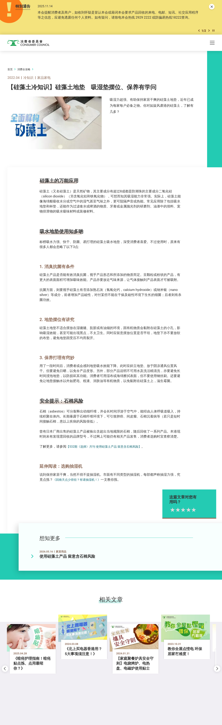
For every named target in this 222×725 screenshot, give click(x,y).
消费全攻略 (23, 71)
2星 (185, 512)
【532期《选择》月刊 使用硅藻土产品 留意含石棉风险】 (108, 449)
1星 (179, 512)
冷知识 (28, 80)
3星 (190, 512)
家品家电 (44, 80)
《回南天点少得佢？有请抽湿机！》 (80, 482)
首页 (10, 71)
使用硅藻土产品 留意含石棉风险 (67, 558)
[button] (199, 32)
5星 (201, 512)
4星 (195, 512)
